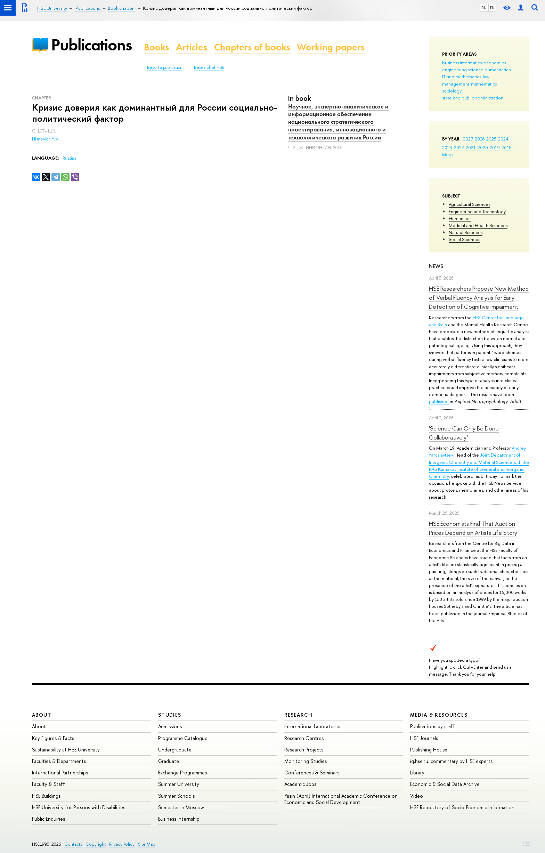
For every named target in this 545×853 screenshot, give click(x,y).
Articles (191, 47)
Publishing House (428, 749)
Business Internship (179, 818)
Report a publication (164, 67)
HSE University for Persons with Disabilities (78, 807)
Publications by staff (432, 726)
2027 (468, 139)
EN (492, 7)
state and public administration (472, 98)
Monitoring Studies (305, 761)
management (455, 84)
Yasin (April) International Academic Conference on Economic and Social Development (341, 798)
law (486, 76)
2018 (507, 147)
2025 (491, 139)
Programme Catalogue (183, 738)
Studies (169, 714)
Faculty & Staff (48, 784)
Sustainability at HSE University (66, 749)
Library (417, 772)
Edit (526, 842)
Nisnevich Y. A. (46, 139)
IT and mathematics (461, 76)
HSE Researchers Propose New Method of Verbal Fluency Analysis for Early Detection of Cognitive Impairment (479, 297)
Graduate (168, 761)
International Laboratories (312, 726)
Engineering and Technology (477, 211)
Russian (69, 158)
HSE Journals (424, 738)
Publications (91, 44)
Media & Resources (438, 714)
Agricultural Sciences (469, 204)
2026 (480, 139)
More (447, 154)
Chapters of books (252, 47)
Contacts (73, 844)
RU (484, 7)
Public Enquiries (48, 818)
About (41, 714)
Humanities (460, 218)
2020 (483, 147)
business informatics (462, 62)
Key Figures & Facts (53, 738)
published (439, 401)
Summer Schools (176, 795)
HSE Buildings (46, 795)
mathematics (484, 84)
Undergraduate (175, 749)
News (436, 266)
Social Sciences (464, 239)
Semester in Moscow (181, 807)
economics (494, 62)
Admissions (170, 726)
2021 (471, 147)
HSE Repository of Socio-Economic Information (462, 807)
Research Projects (303, 749)
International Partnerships (60, 772)
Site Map (146, 844)
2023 (447, 147)
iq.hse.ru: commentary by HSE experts (451, 761)
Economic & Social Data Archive (445, 784)
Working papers (331, 47)
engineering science (462, 69)
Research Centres (304, 738)
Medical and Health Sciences (478, 225)
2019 (495, 147)
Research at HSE (209, 67)
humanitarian (498, 69)
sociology (452, 91)
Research (298, 714)
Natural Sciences (465, 232)
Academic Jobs (300, 784)
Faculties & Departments (59, 761)
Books (156, 47)
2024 (503, 139)
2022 (459, 147)
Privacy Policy (122, 844)
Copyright (96, 844)
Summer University (178, 784)
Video (416, 795)
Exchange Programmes (182, 772)
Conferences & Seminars (311, 772)
